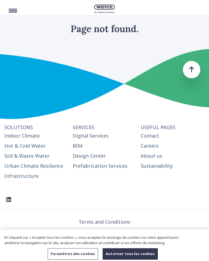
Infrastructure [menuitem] (21, 176)
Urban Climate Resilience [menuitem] (33, 166)
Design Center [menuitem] (89, 156)
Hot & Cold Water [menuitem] (25, 145)
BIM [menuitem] (77, 145)
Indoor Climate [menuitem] (22, 135)
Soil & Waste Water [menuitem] (27, 156)
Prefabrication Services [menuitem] (100, 166)
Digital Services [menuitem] (91, 135)
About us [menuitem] (151, 156)
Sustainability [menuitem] (157, 166)
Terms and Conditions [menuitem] (104, 222)
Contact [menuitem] (150, 135)
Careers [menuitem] (150, 145)
